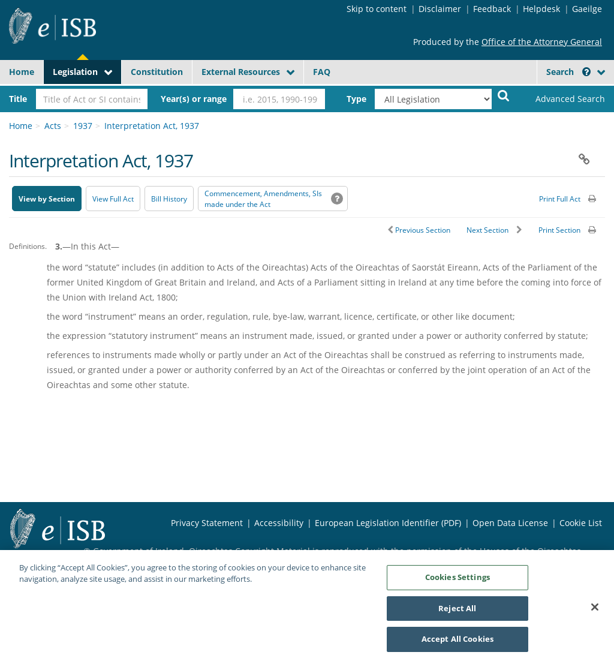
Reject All (457, 613)
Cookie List (580, 522)
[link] (563, 99)
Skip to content (377, 8)
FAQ (321, 71)
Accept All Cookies (457, 644)
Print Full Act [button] (559, 199)
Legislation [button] (75, 71)
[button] (586, 71)
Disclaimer (440, 8)
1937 (82, 125)
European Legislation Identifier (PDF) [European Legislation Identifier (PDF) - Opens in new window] (388, 522)
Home (21, 71)
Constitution (157, 71)
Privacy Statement (207, 522)
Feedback (492, 8)
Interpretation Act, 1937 (151, 125)
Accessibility (278, 522)
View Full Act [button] (113, 199)
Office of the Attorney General (541, 41)
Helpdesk (541, 8)
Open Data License (510, 522)
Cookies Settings (457, 582)
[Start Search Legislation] (504, 95)
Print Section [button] (559, 230)
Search (568, 71)
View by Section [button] (47, 199)
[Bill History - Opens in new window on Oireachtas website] (169, 198)
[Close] (595, 612)
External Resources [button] (240, 71)
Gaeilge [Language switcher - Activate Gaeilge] (587, 8)
